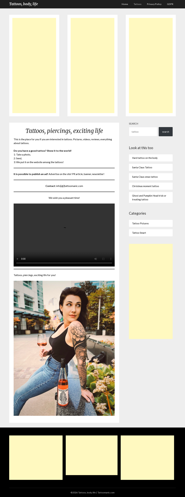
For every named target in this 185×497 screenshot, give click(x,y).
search (165, 131)
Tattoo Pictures (140, 223)
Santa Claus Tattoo (142, 167)
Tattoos (137, 4)
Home (125, 4)
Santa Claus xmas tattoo (145, 176)
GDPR (170, 4)
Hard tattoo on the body (145, 157)
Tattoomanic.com (106, 492)
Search (133, 123)
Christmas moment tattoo (145, 186)
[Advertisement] (34, 65)
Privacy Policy (154, 4)
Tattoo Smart (139, 232)
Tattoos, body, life (23, 4)
